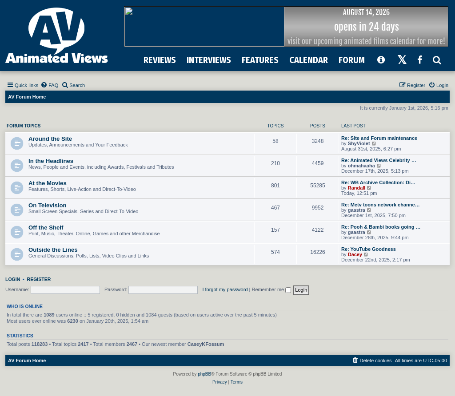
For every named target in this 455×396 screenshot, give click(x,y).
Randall (357, 187)
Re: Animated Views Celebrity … (378, 160)
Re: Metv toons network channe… (380, 204)
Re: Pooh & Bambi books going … (380, 227)
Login (12, 279)
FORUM (352, 60)
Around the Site (50, 138)
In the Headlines (50, 161)
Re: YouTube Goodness (368, 249)
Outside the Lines (53, 249)
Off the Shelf (45, 227)
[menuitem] (49, 85)
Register (39, 279)
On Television (47, 205)
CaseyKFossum (206, 344)
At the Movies (47, 183)
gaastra (356, 210)
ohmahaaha (361, 165)
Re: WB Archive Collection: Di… (378, 182)
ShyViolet (359, 143)
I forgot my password (224, 289)
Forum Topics (23, 125)
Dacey (355, 254)
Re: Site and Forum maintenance (379, 138)
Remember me (271, 289)
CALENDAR (308, 60)
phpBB (204, 374)
